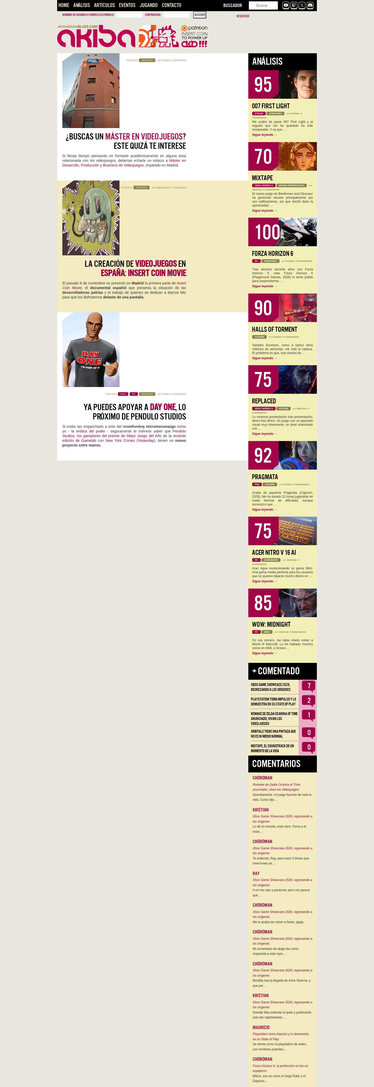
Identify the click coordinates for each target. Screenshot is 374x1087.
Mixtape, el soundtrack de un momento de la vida (272, 748)
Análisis (81, 5)
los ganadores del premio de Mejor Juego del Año (119, 252)
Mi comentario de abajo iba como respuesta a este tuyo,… (276, 951)
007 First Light (271, 106)
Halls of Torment (274, 329)
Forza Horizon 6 (272, 254)
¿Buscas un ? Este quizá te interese (126, 78)
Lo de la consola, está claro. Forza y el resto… (279, 829)
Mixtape (262, 178)
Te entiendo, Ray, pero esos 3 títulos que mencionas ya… (281, 861)
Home (63, 5)
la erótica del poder (88, 247)
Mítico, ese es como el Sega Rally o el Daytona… (279, 1078)
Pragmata (265, 477)
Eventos (127, 5)
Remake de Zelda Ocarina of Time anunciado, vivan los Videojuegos (274, 718)
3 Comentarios (178, 135)
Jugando (148, 5)
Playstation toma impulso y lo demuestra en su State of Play (273, 701)
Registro (243, 16)
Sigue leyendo (264, 135)
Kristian (165, 60)
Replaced (264, 401)
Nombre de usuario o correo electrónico (88, 15)
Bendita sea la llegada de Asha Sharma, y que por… (282, 983)
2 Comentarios (301, 484)
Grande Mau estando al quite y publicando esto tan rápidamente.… (282, 1015)
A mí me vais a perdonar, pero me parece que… (281, 892)
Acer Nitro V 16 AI (274, 553)
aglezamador (163, 135)
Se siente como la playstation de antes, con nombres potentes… (280, 1046)
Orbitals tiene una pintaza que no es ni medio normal (273, 734)
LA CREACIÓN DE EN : (135, 153)
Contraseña (153, 15)
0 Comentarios (178, 60)
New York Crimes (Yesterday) (130, 256)
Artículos (104, 5)
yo (64, 247)
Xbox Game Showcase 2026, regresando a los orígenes (271, 687)
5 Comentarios (304, 261)
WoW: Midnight (271, 625)
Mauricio (257, 189)
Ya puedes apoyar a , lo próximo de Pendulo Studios (135, 227)
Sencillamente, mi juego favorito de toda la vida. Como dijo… (282, 797)
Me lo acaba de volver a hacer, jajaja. (278, 922)
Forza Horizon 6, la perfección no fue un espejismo (280, 1068)
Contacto (171, 5)
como (181, 242)
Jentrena (292, 560)
